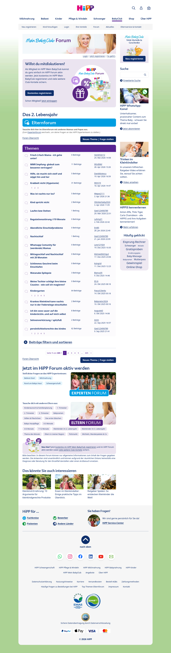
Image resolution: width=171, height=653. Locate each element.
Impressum (113, 586)
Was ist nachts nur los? (42, 193)
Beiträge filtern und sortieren (50, 342)
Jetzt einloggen (49, 100)
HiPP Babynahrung (113, 567)
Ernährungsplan (134, 253)
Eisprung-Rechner (134, 242)
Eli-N (96, 281)
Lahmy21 (98, 219)
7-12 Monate (43, 429)
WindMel (98, 164)
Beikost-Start (29, 378)
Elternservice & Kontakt (131, 27)
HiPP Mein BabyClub (72, 572)
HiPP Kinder (131, 567)
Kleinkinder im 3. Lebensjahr (93, 429)
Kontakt (126, 586)
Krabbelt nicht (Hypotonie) (44, 183)
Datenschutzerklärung (42, 581)
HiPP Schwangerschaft (44, 567)
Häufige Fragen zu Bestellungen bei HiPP (59, 586)
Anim (96, 320)
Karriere (80, 581)
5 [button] (78, 353)
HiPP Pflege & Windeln (69, 567)
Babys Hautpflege (31, 423)
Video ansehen (130, 182)
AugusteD (98, 310)
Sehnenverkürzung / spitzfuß (46, 320)
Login (66, 27)
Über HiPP (103, 572)
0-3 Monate (48, 423)
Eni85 (96, 227)
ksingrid (97, 263)
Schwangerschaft (53, 383)
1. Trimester (62, 408)
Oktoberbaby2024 (102, 202)
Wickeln (141, 246)
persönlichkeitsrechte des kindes (48, 328)
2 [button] (68, 353)
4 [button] (74, 353)
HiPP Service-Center (113, 522)
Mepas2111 (99, 193)
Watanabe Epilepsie (40, 272)
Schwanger (130, 245)
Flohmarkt (73, 434)
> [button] (91, 353)
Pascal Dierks (100, 290)
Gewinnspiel (134, 263)
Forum (96, 27)
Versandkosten (95, 581)
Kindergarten (37, 290)
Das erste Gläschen (53, 418)
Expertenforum (34, 132)
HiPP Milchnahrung (91, 567)
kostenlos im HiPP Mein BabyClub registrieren (75, 447)
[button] (133, 8)
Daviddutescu (100, 173)
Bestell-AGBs (111, 581)
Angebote (90, 572)
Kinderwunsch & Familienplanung (38, 408)
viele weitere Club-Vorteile (70, 450)
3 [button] (71, 353)
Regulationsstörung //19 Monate (47, 219)
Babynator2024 (101, 301)
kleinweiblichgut (101, 254)
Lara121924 (99, 244)
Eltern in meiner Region (54, 434)
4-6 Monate (29, 429)
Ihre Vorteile (81, 27)
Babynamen (58, 413)
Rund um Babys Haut (33, 383)
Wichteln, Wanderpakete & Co (94, 434)
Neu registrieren (29, 27)
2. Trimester (29, 413)
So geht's (111, 56)
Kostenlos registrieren (39, 93)
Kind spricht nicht (39, 202)
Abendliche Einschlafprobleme (46, 227)
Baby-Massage (134, 256)
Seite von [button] (53, 353)
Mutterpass (140, 259)
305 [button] (86, 353)
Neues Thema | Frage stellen (98, 139)
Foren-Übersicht (30, 138)
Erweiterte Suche (132, 80)
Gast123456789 (101, 210)
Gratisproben (134, 249)
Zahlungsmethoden (130, 581)
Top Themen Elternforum (93, 586)
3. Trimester (44, 413)
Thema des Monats (32, 434)
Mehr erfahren (130, 227)
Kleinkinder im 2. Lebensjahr (65, 429)
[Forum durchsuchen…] (134, 75)
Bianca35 (98, 272)
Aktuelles (110, 27)
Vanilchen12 (99, 155)
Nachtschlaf (36, 236)
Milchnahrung (45, 378)
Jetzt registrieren (97, 56)
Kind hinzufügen (50, 27)
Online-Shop (134, 267)
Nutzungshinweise (64, 581)
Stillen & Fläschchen (32, 418)
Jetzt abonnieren (131, 128)
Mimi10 (97, 183)
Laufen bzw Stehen (40, 210)
